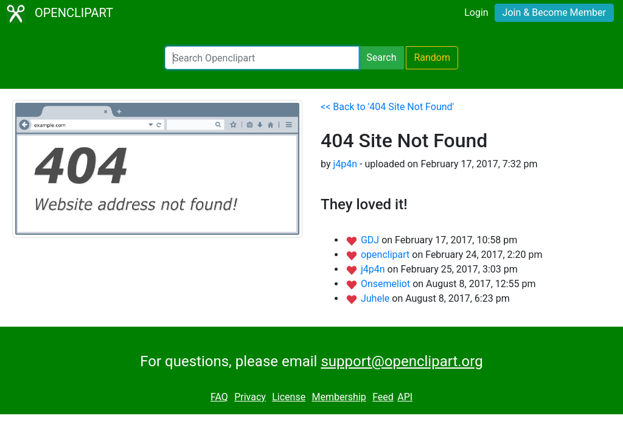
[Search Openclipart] (262, 57)
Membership (339, 397)
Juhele (376, 298)
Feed (383, 397)
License (288, 397)
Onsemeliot (386, 284)
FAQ (219, 397)
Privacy (250, 397)
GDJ (371, 240)
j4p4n (345, 164)
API (404, 397)
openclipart (386, 254)
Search (381, 57)
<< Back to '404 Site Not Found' (387, 107)
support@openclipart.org (401, 361)
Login (476, 12)
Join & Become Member (554, 12)
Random (432, 57)
